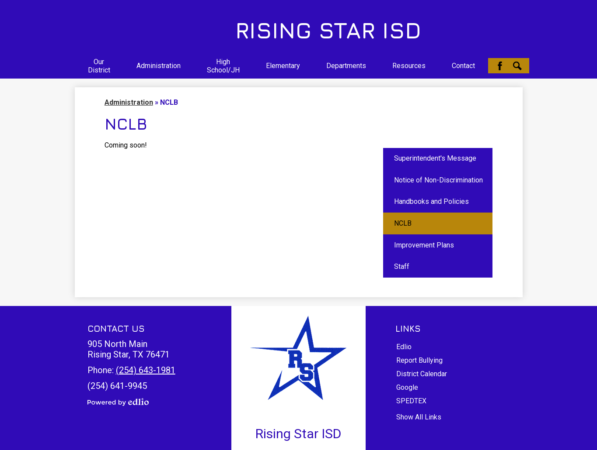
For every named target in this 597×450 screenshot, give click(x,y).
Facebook (500, 66)
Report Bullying (419, 360)
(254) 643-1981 (145, 370)
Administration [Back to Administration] (129, 102)
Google (407, 387)
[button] (99, 66)
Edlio (404, 347)
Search (517, 66)
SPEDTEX (411, 401)
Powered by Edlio (118, 402)
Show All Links (418, 417)
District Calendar (421, 374)
